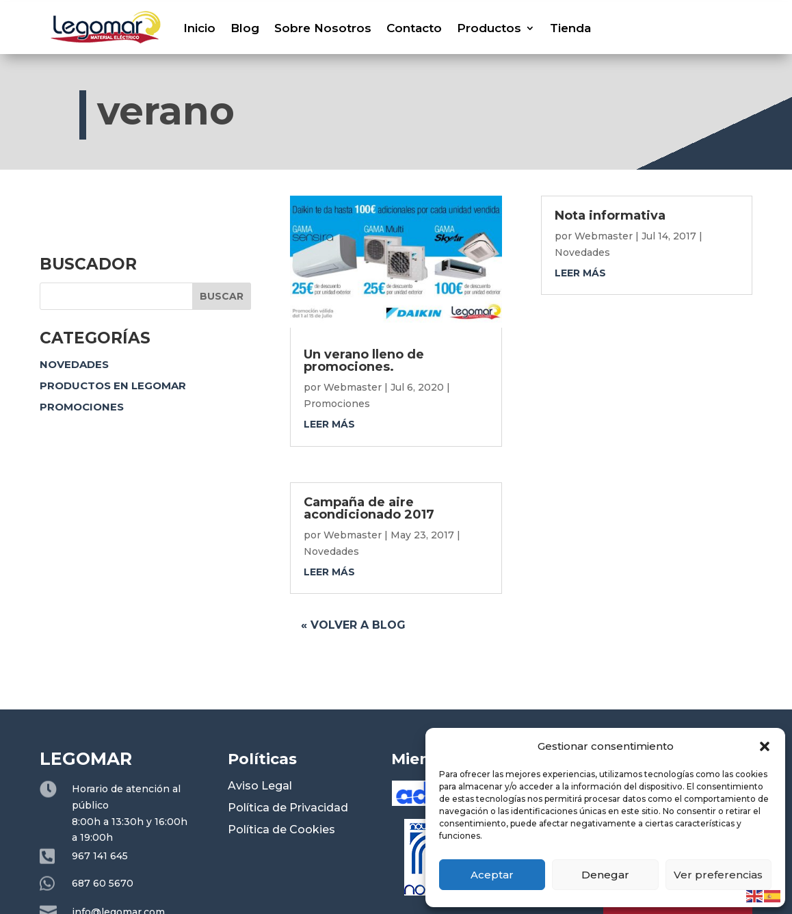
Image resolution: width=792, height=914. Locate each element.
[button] (764, 746)
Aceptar (492, 874)
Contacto (414, 28)
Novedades (74, 364)
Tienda (570, 28)
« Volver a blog (353, 624)
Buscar (221, 296)
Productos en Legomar (113, 385)
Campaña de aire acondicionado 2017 (369, 508)
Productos (489, 28)
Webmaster (353, 387)
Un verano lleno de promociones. (364, 360)
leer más (329, 424)
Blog (244, 28)
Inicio (199, 28)
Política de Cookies (281, 829)
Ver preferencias (718, 874)
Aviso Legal (260, 785)
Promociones (82, 406)
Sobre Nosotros (322, 28)
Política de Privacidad (288, 807)
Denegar (605, 874)
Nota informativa (610, 215)
